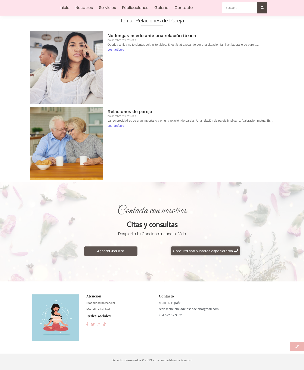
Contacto (183, 7)
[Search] (239, 7)
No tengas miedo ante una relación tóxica (152, 35)
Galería (161, 7)
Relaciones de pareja (130, 111)
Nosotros (84, 7)
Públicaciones (135, 7)
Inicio (64, 7)
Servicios (107, 7)
